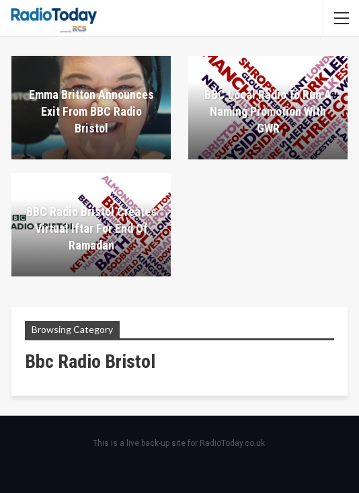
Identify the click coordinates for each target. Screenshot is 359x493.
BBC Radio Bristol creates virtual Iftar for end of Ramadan (91, 228)
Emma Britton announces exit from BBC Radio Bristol (91, 111)
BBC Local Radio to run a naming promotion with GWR (267, 111)
